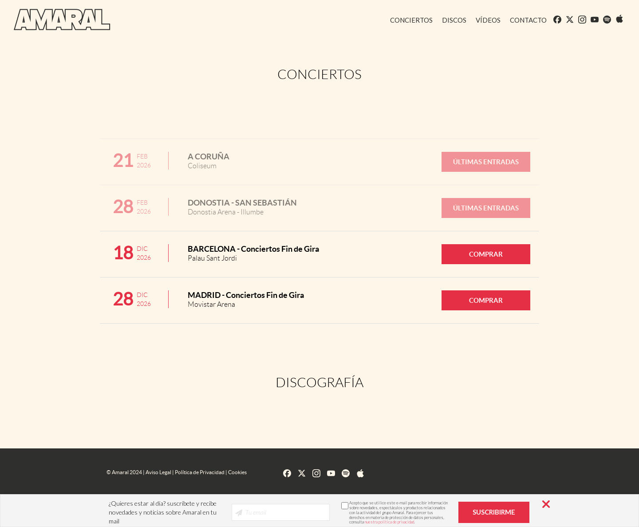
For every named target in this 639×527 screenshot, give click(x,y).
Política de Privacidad (200, 472)
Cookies (237, 472)
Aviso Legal (158, 472)
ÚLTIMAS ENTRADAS (486, 162)
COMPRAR (486, 254)
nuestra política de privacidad (389, 521)
